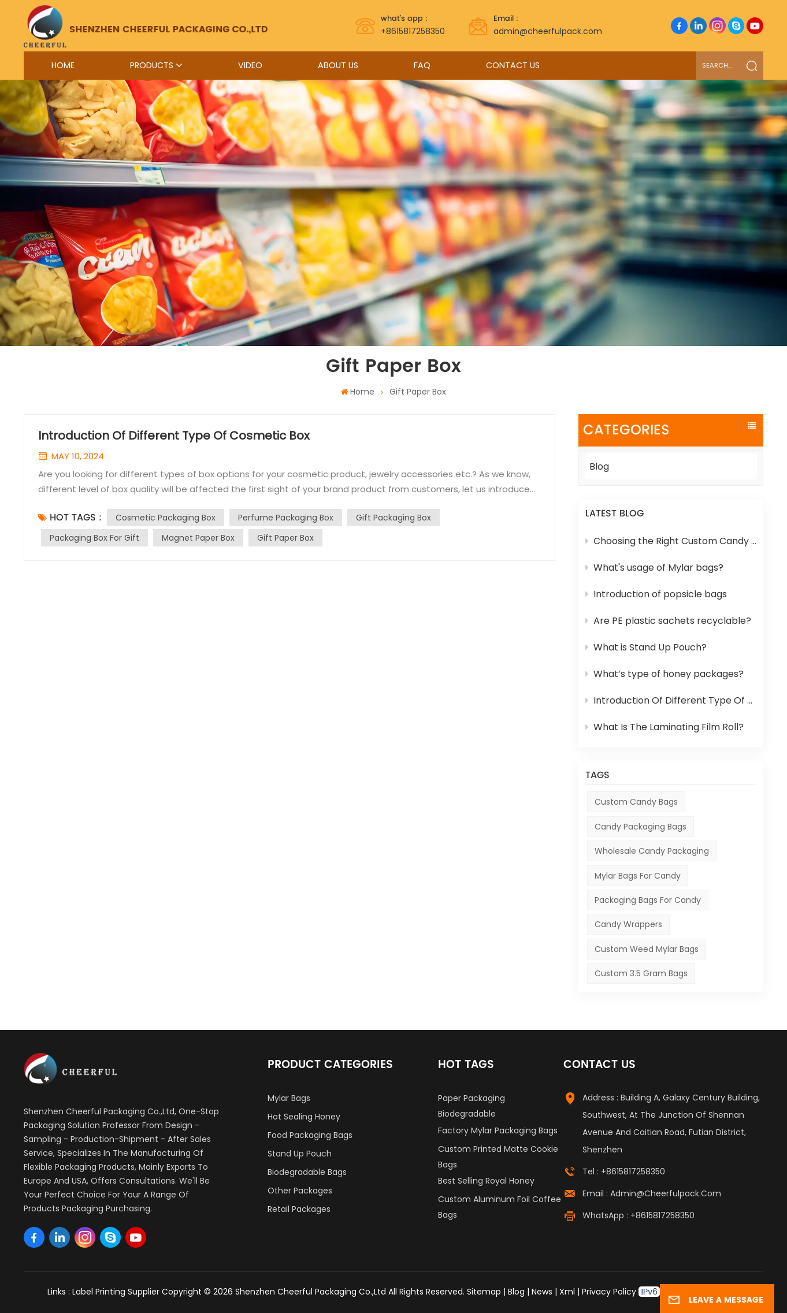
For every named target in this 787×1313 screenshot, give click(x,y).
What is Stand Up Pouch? (646, 647)
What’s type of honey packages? (664, 673)
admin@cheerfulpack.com (547, 25)
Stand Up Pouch (300, 1153)
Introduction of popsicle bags (656, 594)
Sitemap (484, 1291)
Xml (567, 1291)
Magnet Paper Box (198, 538)
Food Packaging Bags (310, 1135)
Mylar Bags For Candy (638, 875)
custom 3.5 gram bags (641, 973)
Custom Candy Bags (636, 802)
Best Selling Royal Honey (486, 1180)
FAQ (422, 65)
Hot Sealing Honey (304, 1116)
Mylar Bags (289, 1098)
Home (63, 65)
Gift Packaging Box (393, 517)
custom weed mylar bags (647, 949)
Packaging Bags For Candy (648, 900)
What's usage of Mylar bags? (654, 567)
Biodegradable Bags (307, 1172)
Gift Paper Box (285, 538)
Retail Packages (299, 1209)
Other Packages (300, 1190)
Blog (599, 466)
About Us (338, 65)
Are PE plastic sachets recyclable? (668, 620)
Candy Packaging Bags (640, 826)
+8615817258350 (413, 25)
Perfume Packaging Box (285, 517)
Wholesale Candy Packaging (652, 851)
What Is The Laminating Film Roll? (664, 727)
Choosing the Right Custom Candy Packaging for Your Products (670, 541)
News (542, 1291)
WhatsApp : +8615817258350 (638, 1215)
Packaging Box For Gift (94, 538)
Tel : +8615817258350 (623, 1171)
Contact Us (513, 65)
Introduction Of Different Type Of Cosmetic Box (670, 700)
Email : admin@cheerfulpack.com (651, 1193)
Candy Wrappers (628, 924)
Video (250, 65)
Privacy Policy (609, 1291)
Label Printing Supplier (115, 1291)
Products (151, 65)
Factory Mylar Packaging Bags (498, 1130)
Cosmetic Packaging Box (166, 517)
